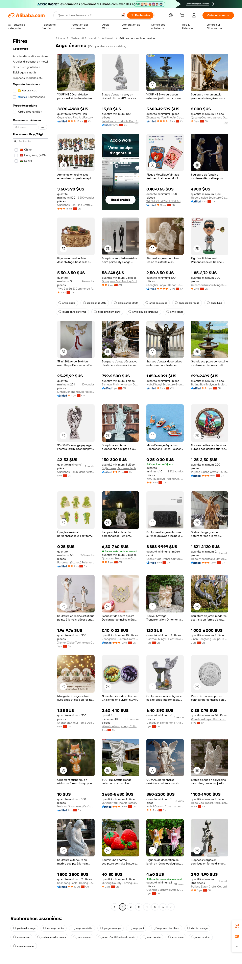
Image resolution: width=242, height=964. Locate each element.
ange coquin (152, 937)
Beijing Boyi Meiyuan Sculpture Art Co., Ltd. (209, 384)
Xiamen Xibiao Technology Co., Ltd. (76, 642)
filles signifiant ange (107, 311)
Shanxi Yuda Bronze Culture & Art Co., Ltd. (165, 558)
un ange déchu (53, 928)
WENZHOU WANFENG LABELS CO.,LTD (165, 201)
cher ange (176, 937)
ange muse (21, 937)
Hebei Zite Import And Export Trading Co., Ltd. (209, 802)
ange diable (66, 303)
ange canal (174, 311)
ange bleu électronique (143, 311)
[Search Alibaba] (87, 15)
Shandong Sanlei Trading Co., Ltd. (76, 882)
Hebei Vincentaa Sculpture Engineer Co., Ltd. (209, 558)
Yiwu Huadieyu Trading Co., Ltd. (165, 478)
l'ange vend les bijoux (165, 928)
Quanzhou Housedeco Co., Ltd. (120, 558)
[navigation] (30, 473)
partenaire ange (24, 928)
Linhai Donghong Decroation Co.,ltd (76, 391)
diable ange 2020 (126, 303)
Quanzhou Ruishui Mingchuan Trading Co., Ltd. (209, 285)
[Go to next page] (171, 907)
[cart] (183, 16)
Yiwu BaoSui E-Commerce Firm (76, 288)
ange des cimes (156, 303)
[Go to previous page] (114, 907)
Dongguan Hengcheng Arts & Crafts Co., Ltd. (165, 722)
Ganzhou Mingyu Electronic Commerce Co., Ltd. (165, 639)
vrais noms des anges (51, 937)
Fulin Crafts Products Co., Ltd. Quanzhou (120, 121)
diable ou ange (197, 928)
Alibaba (60, 38)
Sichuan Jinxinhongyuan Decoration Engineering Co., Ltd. (120, 384)
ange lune (214, 303)
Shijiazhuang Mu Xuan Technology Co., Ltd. (120, 468)
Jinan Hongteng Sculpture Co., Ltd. (209, 639)
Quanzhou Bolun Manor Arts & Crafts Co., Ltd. (76, 471)
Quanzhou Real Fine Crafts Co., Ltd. (76, 204)
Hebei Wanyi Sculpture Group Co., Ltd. (165, 384)
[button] (123, 15)
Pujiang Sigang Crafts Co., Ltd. (209, 471)
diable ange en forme (72, 311)
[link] (237, 925)
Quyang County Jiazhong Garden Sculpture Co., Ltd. (209, 117)
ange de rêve (200, 937)
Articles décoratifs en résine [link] (137, 38)
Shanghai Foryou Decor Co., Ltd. (165, 285)
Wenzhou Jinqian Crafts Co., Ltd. (209, 719)
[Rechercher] (140, 15)
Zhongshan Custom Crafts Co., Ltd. (120, 639)
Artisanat (107, 38)
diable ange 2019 (94, 303)
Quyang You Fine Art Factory (75, 117)
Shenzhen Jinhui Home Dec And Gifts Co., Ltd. (76, 722)
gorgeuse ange (110, 928)
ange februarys (23, 946)
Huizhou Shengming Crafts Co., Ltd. (76, 806)
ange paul (136, 928)
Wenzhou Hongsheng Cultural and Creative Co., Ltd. (120, 726)
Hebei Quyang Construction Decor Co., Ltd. (165, 806)
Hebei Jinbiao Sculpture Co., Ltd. (209, 197)
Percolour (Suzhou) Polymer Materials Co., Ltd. (76, 562)
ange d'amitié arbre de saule (116, 937)
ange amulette (82, 928)
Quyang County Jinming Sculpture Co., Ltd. (120, 882)
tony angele (82, 937)
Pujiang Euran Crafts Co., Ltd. (209, 886)
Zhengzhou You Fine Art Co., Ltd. (165, 117)
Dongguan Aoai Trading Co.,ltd (120, 281)
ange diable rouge (187, 303)
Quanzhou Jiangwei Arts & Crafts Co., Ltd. (165, 889)
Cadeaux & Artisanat (83, 38)
